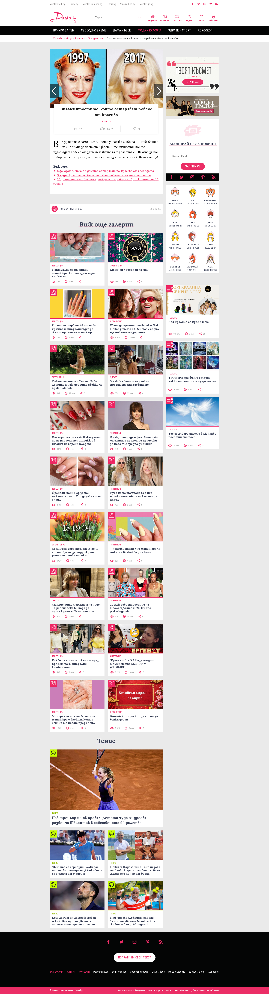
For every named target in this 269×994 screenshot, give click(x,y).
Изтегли (193, 82)
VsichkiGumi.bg (128, 4)
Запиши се (193, 166)
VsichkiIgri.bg (146, 4)
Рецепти (152, 18)
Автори (71, 971)
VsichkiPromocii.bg (92, 4)
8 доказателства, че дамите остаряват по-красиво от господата (105, 171)
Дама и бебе (122, 30)
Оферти (213, 18)
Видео (189, 18)
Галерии (164, 18)
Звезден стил (96, 38)
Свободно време (93, 30)
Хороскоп (205, 30)
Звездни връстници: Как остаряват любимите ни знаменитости (104, 175)
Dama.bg (74, 4)
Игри (201, 18)
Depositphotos (100, 971)
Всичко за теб (63, 30)
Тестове (177, 18)
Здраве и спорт (179, 30)
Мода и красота (149, 30)
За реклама (56, 971)
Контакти (84, 971)
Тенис (106, 741)
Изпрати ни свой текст (134, 957)
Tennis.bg (111, 4)
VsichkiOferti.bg (57, 4)
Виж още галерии (106, 224)
